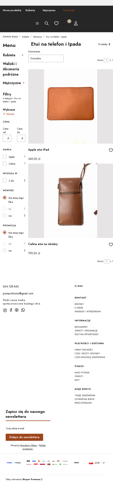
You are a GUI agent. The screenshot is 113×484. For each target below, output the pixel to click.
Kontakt (79, 304)
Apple (12, 157)
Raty (77, 380)
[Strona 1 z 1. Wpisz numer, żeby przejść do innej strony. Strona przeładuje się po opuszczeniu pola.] (106, 60)
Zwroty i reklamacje (86, 330)
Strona (100, 60)
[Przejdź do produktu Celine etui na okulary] (70, 201)
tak (10, 209)
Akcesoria (37, 36)
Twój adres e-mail (15, 428)
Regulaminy (81, 327)
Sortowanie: (34, 51)
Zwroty (79, 376)
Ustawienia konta (84, 399)
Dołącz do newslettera (24, 437)
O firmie (79, 307)
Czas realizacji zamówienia (90, 357)
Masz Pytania (82, 372)
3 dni (11, 181)
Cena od (5, 130)
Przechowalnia (83, 403)
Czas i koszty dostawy (87, 353)
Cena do (20, 130)
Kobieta (25, 36)
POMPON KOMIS (10, 36)
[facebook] (11, 310)
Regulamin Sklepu (28, 445)
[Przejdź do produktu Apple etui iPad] (70, 106)
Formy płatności (84, 349)
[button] (37, 24)
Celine (12, 164)
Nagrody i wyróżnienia (88, 311)
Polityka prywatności (87, 334)
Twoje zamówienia (85, 395)
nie (10, 216)
